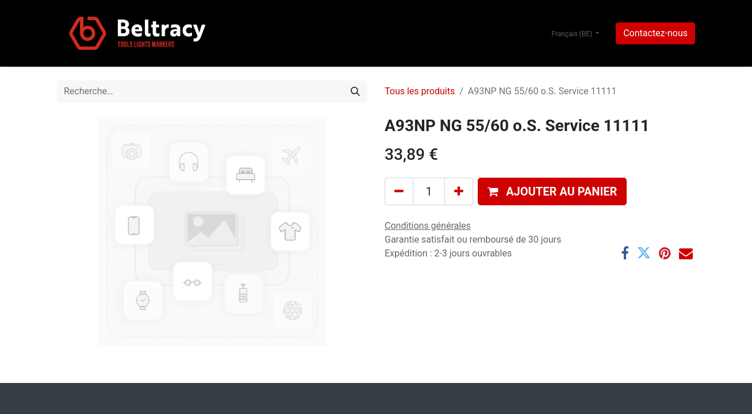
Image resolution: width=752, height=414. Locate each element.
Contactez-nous (655, 33)
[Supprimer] (399, 191)
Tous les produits (420, 91)
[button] (552, 191)
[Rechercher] (355, 91)
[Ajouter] (458, 191)
